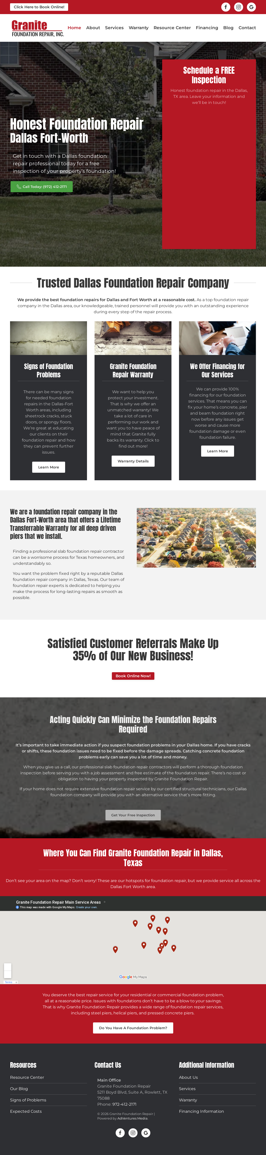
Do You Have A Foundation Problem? (133, 1028)
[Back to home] (37, 28)
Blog (228, 27)
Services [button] (114, 27)
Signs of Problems (28, 1100)
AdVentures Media (132, 1118)
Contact (247, 27)
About (93, 27)
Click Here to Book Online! (39, 7)
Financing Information (201, 1111)
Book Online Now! (133, 675)
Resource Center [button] (172, 27)
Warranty (139, 27)
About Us (188, 1077)
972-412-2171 (124, 1104)
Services (187, 1088)
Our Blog (19, 1088)
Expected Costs (26, 1111)
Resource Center (27, 1077)
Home (74, 27)
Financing (207, 27)
